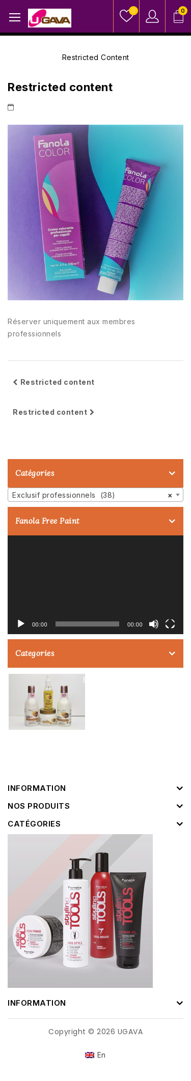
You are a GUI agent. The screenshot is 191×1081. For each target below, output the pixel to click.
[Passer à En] (95, 1055)
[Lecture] (21, 624)
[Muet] (154, 624)
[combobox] (95, 495)
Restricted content (54, 382)
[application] (95, 584)
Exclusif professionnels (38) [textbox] (92, 495)
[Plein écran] (170, 624)
